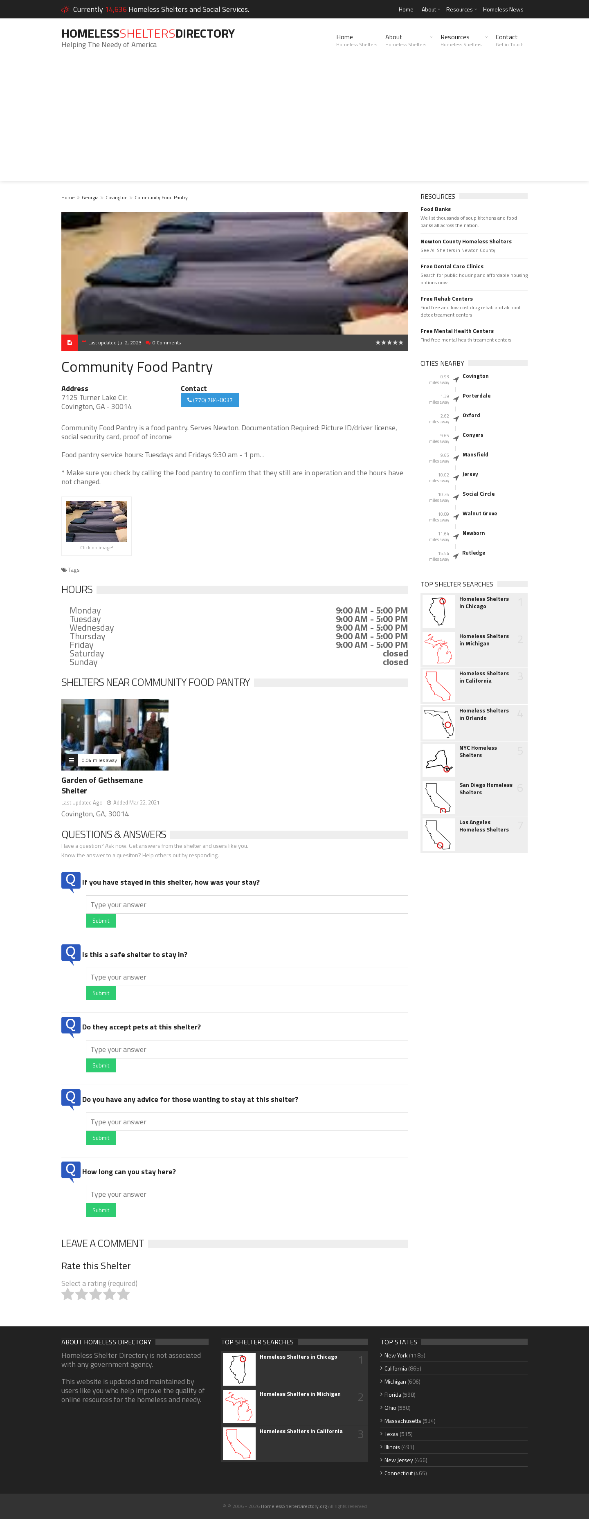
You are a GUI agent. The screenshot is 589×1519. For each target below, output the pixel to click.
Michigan (395, 1381)
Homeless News (503, 9)
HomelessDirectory (148, 33)
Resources (459, 9)
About (429, 9)
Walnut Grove (480, 513)
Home (406, 9)
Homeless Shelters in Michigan (484, 639)
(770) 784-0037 (210, 399)
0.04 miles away (99, 760)
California (395, 1368)
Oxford (471, 415)
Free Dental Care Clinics (451, 266)
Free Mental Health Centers (457, 331)
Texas (391, 1433)
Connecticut (398, 1473)
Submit (100, 920)
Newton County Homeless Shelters (466, 241)
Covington (117, 197)
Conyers (473, 434)
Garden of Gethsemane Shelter (102, 785)
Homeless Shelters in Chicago (484, 602)
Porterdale (476, 395)
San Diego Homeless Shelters (486, 788)
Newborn (474, 533)
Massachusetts (402, 1420)
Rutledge (473, 552)
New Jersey (398, 1460)
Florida (392, 1394)
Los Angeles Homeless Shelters (484, 825)
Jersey (470, 474)
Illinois (392, 1447)
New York (396, 1355)
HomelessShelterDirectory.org (294, 1506)
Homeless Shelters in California (484, 677)
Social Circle (479, 493)
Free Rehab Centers (446, 298)
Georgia (90, 197)
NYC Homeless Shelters (478, 751)
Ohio (390, 1407)
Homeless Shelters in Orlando (484, 714)
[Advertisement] (294, 123)
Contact (510, 40)
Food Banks (435, 209)
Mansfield (475, 454)
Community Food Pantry (161, 197)
